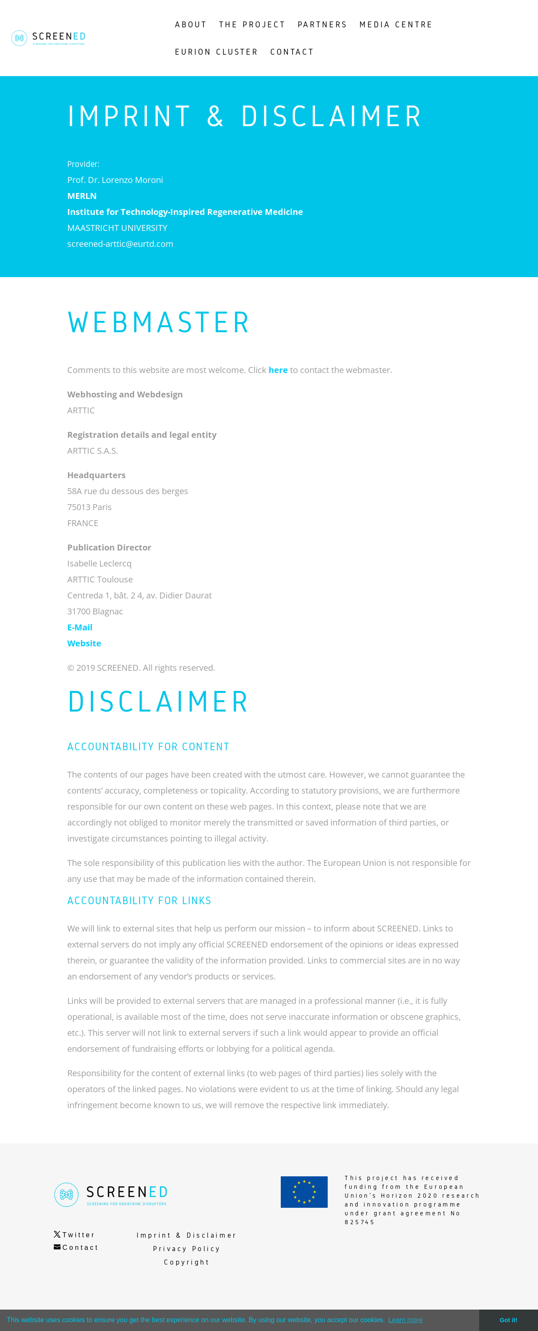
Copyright (187, 1285)
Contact (81, 1270)
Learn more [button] (405, 1319)
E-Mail (79, 650)
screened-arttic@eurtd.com (120, 267)
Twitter (79, 1258)
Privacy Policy (187, 1271)
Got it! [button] (508, 1320)
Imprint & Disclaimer (187, 1258)
